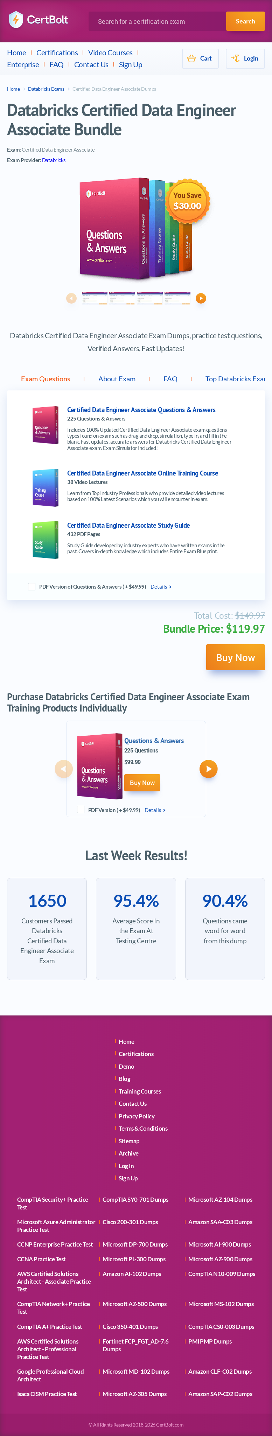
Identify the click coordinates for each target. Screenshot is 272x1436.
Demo (126, 1066)
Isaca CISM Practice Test (47, 1393)
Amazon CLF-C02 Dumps (219, 1371)
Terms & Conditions (143, 1128)
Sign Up (130, 64)
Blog (124, 1078)
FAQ (56, 64)
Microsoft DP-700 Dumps (135, 1244)
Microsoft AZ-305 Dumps (134, 1393)
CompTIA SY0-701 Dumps (135, 1199)
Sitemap (129, 1141)
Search (245, 21)
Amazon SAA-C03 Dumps (220, 1222)
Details (159, 586)
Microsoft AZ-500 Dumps (134, 1303)
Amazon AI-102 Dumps (132, 1273)
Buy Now (235, 657)
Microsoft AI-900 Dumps (219, 1244)
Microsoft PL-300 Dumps (134, 1259)
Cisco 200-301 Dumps (130, 1222)
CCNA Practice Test (41, 1259)
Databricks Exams (46, 89)
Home (16, 52)
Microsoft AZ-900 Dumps (220, 1259)
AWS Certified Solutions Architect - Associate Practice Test (54, 1281)
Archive (129, 1153)
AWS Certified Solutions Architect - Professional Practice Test (47, 1349)
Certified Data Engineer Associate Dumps (114, 89)
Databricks (54, 160)
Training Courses (140, 1091)
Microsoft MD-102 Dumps (136, 1371)
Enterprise (23, 64)
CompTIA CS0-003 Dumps (221, 1326)
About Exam (116, 378)
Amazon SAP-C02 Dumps (220, 1393)
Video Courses (110, 52)
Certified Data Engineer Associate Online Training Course (142, 473)
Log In (126, 1166)
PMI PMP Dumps (210, 1341)
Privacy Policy (136, 1116)
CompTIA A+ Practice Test (49, 1326)
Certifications (57, 52)
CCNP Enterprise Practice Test (55, 1244)
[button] (71, 298)
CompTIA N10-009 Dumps (221, 1273)
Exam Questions (45, 378)
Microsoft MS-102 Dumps (220, 1303)
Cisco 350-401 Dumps (130, 1326)
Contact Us (91, 64)
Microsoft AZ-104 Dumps (220, 1199)
